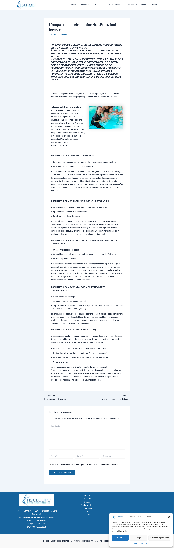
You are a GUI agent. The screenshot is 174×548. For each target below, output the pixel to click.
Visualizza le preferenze (159, 538)
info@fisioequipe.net (36, 523)
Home (75, 5)
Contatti (154, 5)
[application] (92, 5)
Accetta (120, 538)
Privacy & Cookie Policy (141, 543)
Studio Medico (116, 5)
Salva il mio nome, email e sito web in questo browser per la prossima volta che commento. (86, 465)
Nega (139, 538)
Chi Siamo (87, 5)
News (144, 5)
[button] (169, 517)
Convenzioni (133, 5)
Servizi (101, 5)
